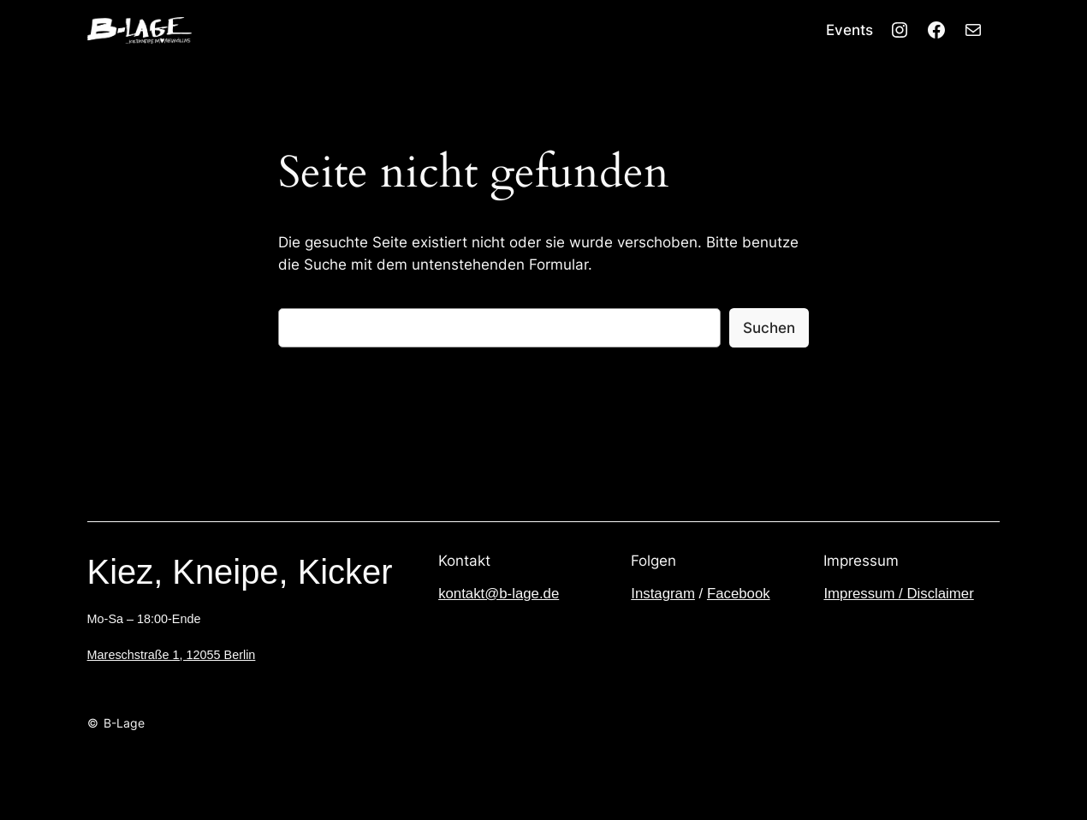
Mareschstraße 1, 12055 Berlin (171, 655)
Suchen (769, 327)
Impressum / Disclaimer (898, 593)
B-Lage (124, 723)
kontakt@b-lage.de (498, 593)
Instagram (663, 593)
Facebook (738, 593)
